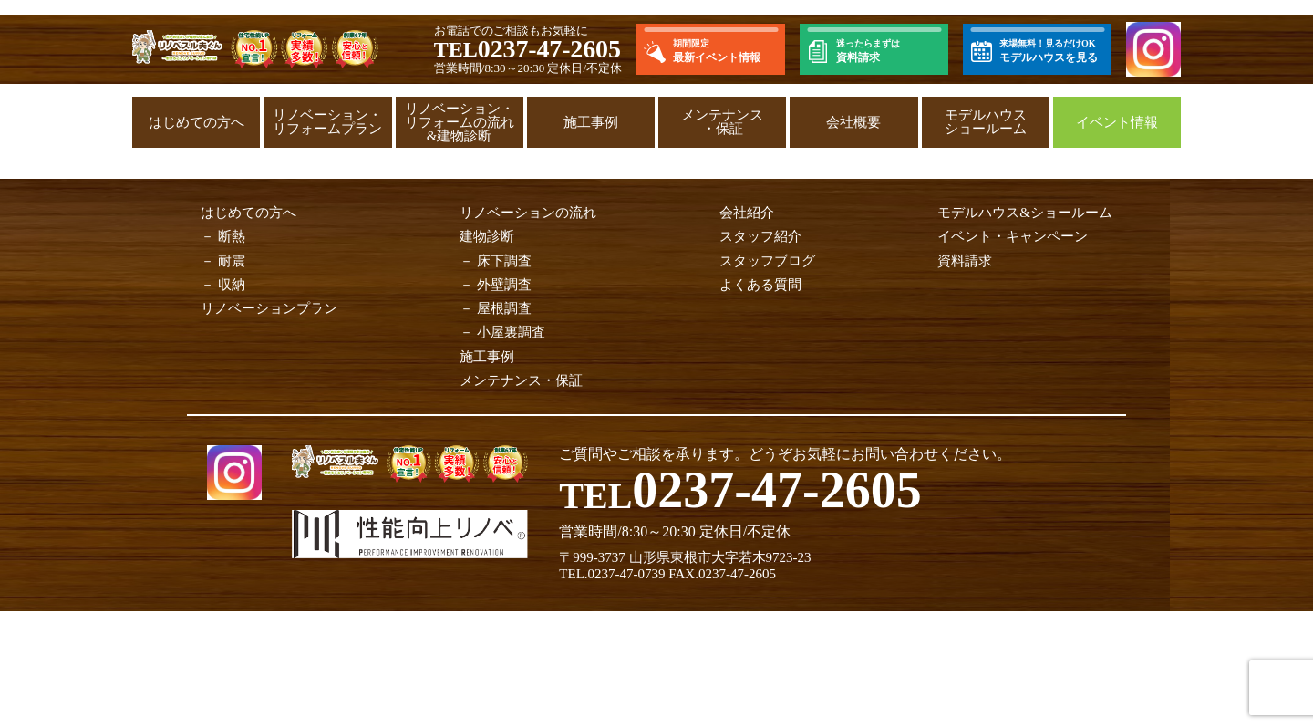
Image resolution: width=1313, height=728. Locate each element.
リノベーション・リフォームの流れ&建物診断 (459, 122)
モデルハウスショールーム (986, 122)
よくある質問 (760, 284)
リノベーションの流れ (528, 212)
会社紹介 (746, 212)
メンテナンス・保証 (722, 122)
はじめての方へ (196, 122)
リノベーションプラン (269, 308)
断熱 (231, 236)
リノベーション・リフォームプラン (327, 122)
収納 (231, 284)
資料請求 (964, 261)
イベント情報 (1117, 122)
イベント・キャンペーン (1012, 236)
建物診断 (487, 236)
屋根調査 (504, 308)
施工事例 (590, 122)
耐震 (231, 261)
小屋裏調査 (511, 332)
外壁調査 (504, 284)
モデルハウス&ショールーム (1024, 212)
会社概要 (853, 122)
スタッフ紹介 (760, 236)
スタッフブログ (767, 261)
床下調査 (504, 261)
